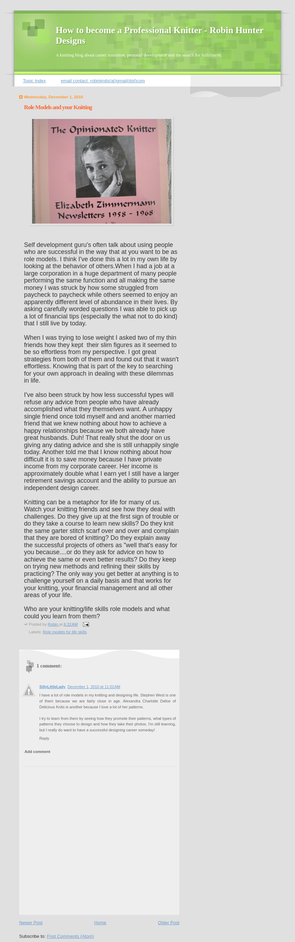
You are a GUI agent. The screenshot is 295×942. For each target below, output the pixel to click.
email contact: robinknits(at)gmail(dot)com (103, 80)
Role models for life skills (65, 632)
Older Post (168, 922)
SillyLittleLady (52, 687)
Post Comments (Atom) (70, 936)
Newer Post (30, 922)
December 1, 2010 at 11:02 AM (94, 687)
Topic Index (34, 80)
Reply (44, 738)
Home (100, 922)
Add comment (38, 751)
